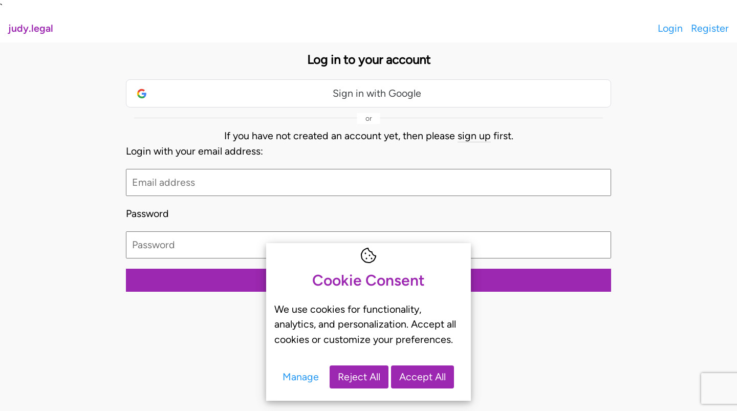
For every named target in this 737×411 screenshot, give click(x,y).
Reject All (359, 377)
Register (710, 28)
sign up (474, 135)
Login (670, 28)
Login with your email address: (194, 151)
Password (147, 213)
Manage (301, 377)
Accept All (422, 377)
